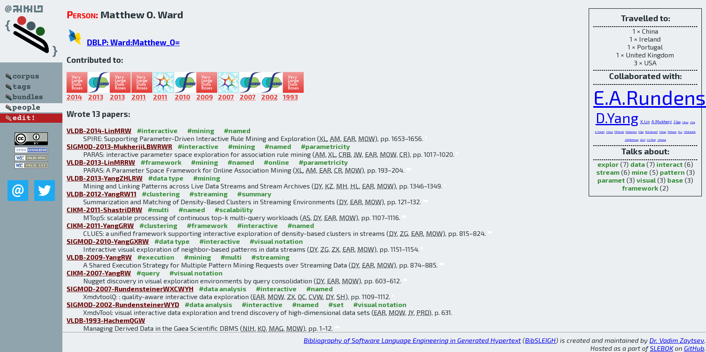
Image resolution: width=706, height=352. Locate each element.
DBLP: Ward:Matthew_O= (133, 42)
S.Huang (661, 139)
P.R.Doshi (619, 131)
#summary (254, 194)
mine (640, 172)
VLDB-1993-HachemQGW (106, 320)
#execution (155, 257)
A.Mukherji (662, 121)
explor (608, 164)
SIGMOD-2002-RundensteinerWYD (123, 304)
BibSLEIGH (540, 340)
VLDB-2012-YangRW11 (101, 194)
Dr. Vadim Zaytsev (676, 340)
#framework (161, 162)
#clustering (161, 194)
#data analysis (222, 289)
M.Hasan (672, 131)
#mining (200, 130)
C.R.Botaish (690, 131)
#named (237, 130)
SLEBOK (661, 348)
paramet (611, 180)
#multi (158, 209)
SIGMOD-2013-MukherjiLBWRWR (119, 146)
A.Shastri (599, 131)
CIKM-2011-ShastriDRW (104, 209)
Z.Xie (692, 122)
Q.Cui (642, 139)
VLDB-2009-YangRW (99, 257)
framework (640, 188)
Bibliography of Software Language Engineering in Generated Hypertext (412, 340)
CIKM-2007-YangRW (99, 273)
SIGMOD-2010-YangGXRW (108, 241)
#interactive (157, 130)
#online (276, 162)
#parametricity (325, 146)
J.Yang (609, 131)
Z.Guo (677, 122)
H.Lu (680, 131)
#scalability (234, 209)
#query (148, 273)
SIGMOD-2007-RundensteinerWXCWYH (130, 289)
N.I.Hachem (631, 131)
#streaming (208, 194)
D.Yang (617, 117)
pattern (672, 172)
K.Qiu (641, 131)
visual (646, 180)
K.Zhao (662, 131)
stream (607, 172)
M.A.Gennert (651, 131)
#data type (165, 178)
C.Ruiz (685, 122)
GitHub (694, 348)
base (675, 180)
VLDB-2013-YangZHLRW (105, 178)
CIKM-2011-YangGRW (100, 225)
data (637, 164)
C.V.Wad (651, 139)
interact (669, 164)
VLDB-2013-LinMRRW (101, 162)
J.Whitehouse (632, 139)
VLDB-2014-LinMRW (99, 130)
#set (336, 304)
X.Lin (645, 121)
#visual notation (276, 241)
